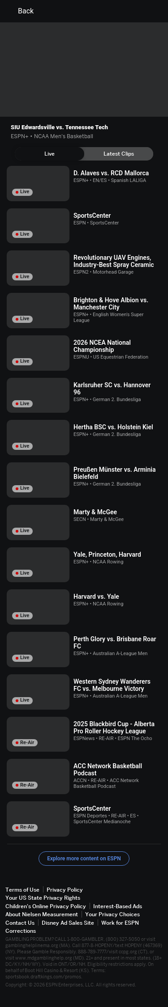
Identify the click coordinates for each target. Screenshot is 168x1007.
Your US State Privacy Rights (42, 897)
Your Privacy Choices (112, 914)
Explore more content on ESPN (84, 858)
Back (20, 11)
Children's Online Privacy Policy (45, 906)
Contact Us (19, 922)
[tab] (49, 154)
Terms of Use (22, 889)
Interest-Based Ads (117, 906)
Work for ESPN (120, 922)
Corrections (20, 930)
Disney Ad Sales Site (68, 922)
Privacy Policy (65, 889)
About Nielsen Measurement (41, 914)
